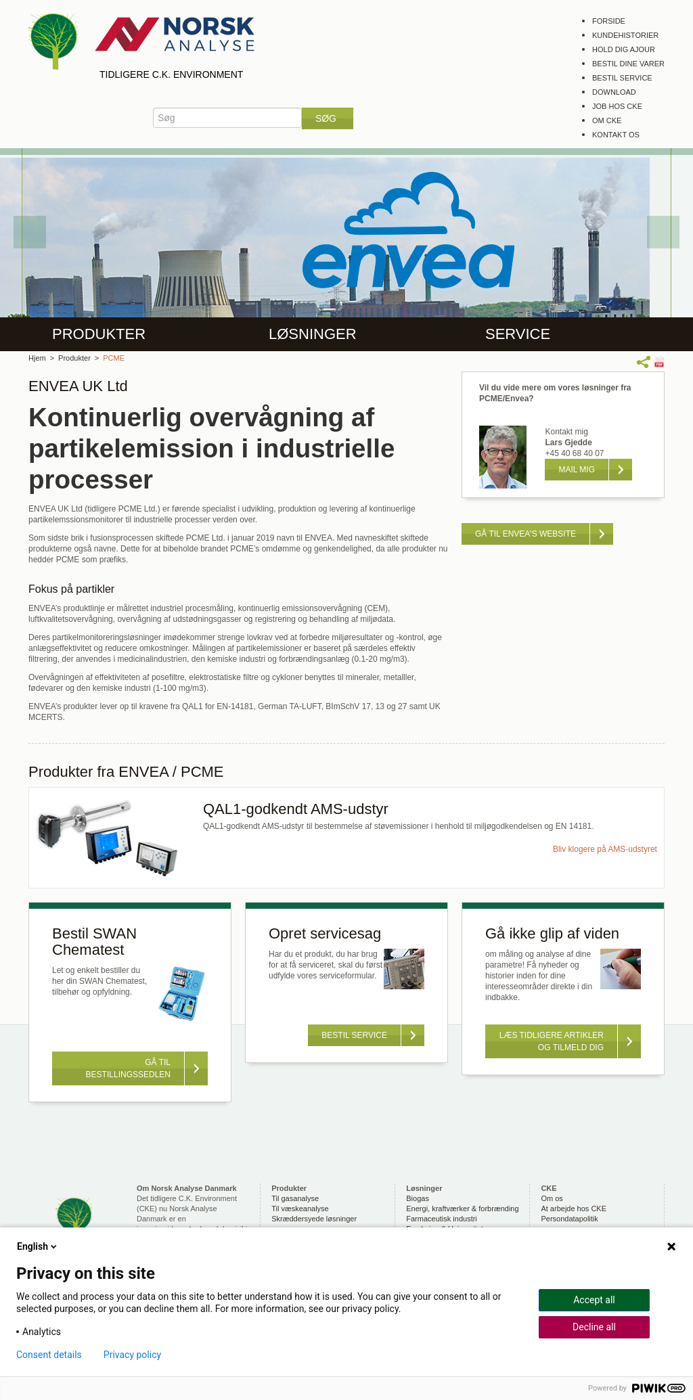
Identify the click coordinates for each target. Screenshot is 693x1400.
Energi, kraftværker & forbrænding (462, 1208)
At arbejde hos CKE (573, 1208)
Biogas (417, 1198)
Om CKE (606, 120)
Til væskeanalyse (300, 1208)
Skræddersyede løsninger (314, 1219)
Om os (551, 1198)
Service (517, 333)
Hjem (37, 358)
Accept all (594, 1299)
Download (614, 92)
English (38, 1246)
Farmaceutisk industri (441, 1219)
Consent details (49, 1354)
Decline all (594, 1327)
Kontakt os (616, 135)
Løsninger (313, 333)
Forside (608, 21)
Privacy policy (132, 1354)
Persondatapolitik (569, 1219)
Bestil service (622, 78)
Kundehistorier (625, 35)
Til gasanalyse (295, 1198)
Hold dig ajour (623, 49)
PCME (114, 358)
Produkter (99, 333)
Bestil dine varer (628, 64)
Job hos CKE (617, 106)
